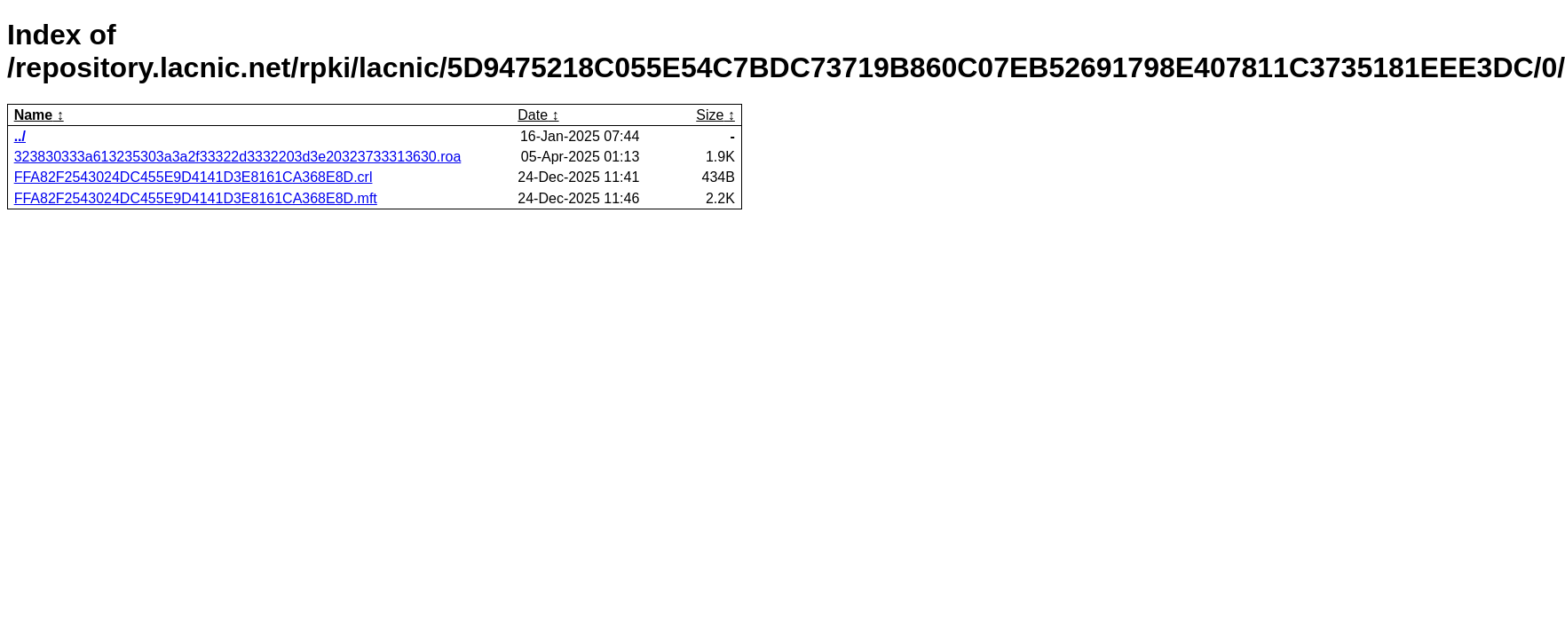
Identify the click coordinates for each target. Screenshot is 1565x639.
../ (20, 136)
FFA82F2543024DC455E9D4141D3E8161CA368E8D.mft (195, 198)
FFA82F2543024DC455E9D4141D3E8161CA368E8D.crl (193, 177)
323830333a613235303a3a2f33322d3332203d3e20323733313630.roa (238, 156)
